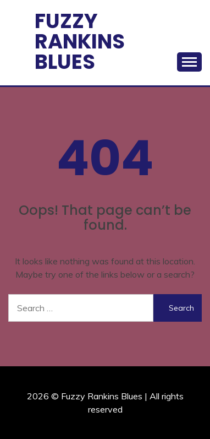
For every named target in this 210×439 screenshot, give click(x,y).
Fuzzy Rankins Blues (80, 41)
